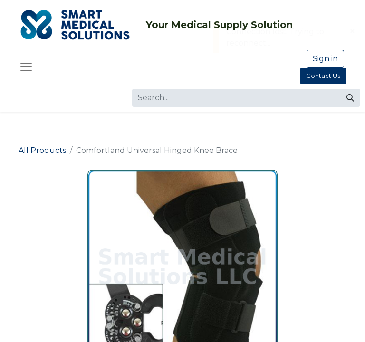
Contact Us (323, 75)
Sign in (325, 58)
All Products (42, 150)
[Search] (350, 98)
